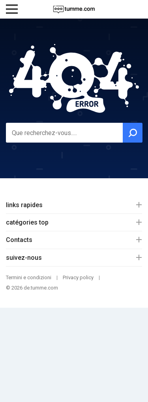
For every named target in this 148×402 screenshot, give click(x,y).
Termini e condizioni (28, 277)
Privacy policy (78, 277)
